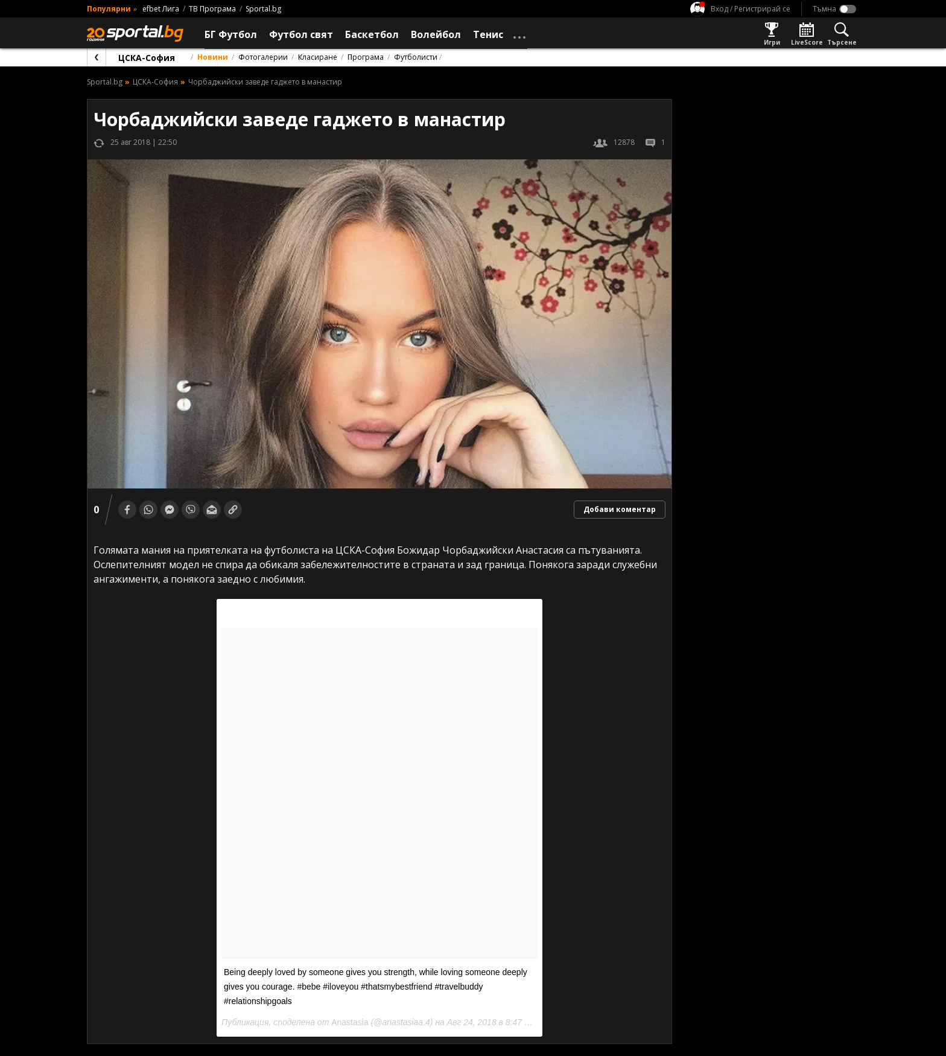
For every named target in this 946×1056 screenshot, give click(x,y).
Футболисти (415, 57)
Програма (366, 57)
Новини (212, 57)
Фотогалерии (263, 57)
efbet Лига (160, 9)
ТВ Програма (212, 9)
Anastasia (349, 1022)
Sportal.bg (263, 9)
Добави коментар (619, 509)
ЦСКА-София (146, 57)
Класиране (317, 57)
